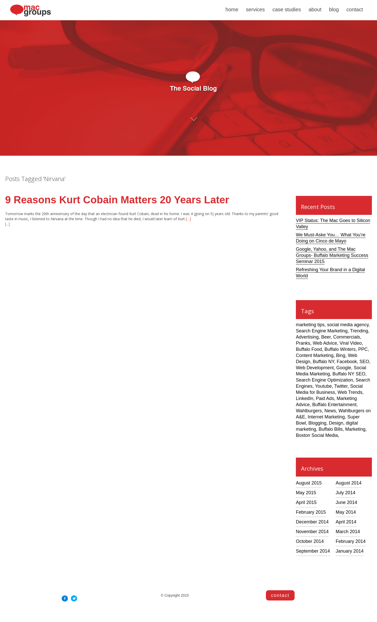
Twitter (341, 386)
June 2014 (346, 502)
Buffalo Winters (340, 349)
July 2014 (346, 492)
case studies (286, 9)
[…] (188, 218)
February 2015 (311, 512)
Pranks (303, 343)
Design (336, 423)
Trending (359, 330)
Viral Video (351, 343)
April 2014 (346, 521)
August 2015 (309, 483)
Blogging (317, 423)
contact (355, 9)
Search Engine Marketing (322, 330)
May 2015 (306, 492)
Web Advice (325, 343)
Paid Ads (325, 398)
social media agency (348, 324)
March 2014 (348, 531)
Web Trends (350, 392)
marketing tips (310, 324)
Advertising (307, 337)
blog (334, 9)
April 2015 (306, 502)
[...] (7, 224)
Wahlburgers (309, 410)
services (255, 9)
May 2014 (346, 512)
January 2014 (350, 551)
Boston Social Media (317, 435)
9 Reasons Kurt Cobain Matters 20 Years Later (117, 199)
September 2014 (313, 551)
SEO (364, 361)
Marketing (355, 429)
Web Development (315, 367)
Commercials (346, 337)
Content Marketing (314, 355)
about (315, 9)
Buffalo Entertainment (334, 404)
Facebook (347, 361)
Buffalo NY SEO (348, 373)
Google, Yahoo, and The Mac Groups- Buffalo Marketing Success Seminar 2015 (332, 255)
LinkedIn (304, 398)
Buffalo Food (309, 349)
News (330, 410)
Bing (340, 355)
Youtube (323, 386)
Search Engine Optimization (324, 380)
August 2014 (349, 483)
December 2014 (312, 521)
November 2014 (312, 531)
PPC (363, 349)
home (231, 9)
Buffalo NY (323, 361)
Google (343, 367)
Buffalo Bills (331, 429)
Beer (326, 337)
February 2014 (351, 541)
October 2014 (310, 541)
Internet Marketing (326, 416)
